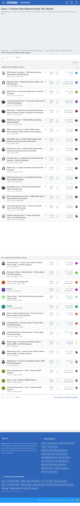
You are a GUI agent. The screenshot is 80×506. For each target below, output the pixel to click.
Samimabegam (11, 314)
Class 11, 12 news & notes (49, 447)
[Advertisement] (40, 39)
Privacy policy (61, 500)
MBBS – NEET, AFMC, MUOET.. (31, 481)
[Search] (76, 2)
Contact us (41, 500)
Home (72, 500)
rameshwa (10, 331)
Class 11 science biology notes (17, 312)
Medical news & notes (48, 454)
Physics (9, 319)
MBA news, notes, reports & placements (54, 464)
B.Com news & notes (48, 461)
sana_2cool (10, 118)
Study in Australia (15, 488)
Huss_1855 (69, 294)
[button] (3, 3)
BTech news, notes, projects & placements (54, 450)
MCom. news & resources (49, 472)
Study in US (34, 488)
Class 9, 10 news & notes (66, 443)
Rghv (8, 147)
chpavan (9, 321)
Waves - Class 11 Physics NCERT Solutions (22, 410)
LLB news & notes (61, 454)
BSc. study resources (62, 461)
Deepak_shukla (68, 402)
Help (67, 500)
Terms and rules (50, 500)
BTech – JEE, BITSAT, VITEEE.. (11, 481)
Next (17, 71)
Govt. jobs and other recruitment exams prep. (59, 485)
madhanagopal (68, 125)
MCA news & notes (47, 468)
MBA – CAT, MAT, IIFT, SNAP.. (10, 485)
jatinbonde (10, 338)
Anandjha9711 (68, 321)
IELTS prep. (5, 488)
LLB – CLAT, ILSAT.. (47, 481)
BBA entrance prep (60, 481)
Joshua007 (69, 304)
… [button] (10, 71)
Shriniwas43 (69, 116)
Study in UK (25, 488)
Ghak (71, 87)
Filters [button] (75, 76)
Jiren (71, 364)
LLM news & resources (61, 468)
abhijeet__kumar (68, 97)
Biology (9, 336)
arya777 (70, 106)
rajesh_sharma (11, 90)
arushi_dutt (10, 99)
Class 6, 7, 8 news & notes (49, 443)
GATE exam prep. (26, 485)
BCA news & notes (64, 457)
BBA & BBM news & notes (49, 457)
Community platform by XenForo (12, 491)
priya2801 (70, 374)
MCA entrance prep (39, 485)
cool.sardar (69, 135)
